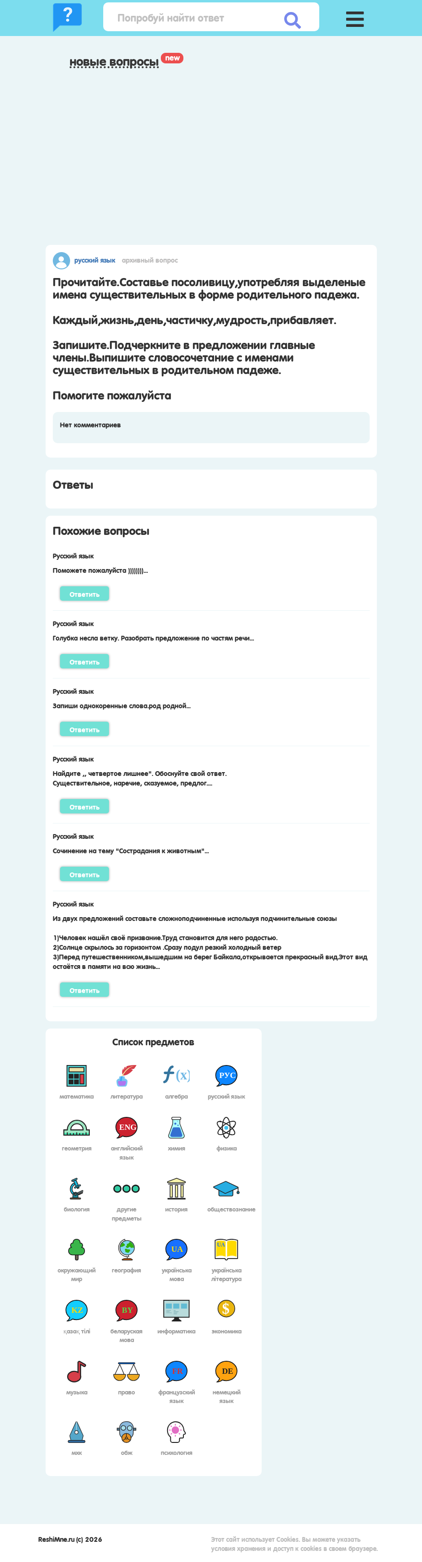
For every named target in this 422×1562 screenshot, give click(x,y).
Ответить (84, 593)
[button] (355, 16)
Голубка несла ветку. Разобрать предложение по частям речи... (153, 637)
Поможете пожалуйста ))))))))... (100, 569)
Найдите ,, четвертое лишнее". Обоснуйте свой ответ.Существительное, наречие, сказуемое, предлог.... (140, 777)
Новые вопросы (114, 61)
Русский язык (94, 259)
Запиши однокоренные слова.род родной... (122, 705)
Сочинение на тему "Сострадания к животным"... (131, 850)
